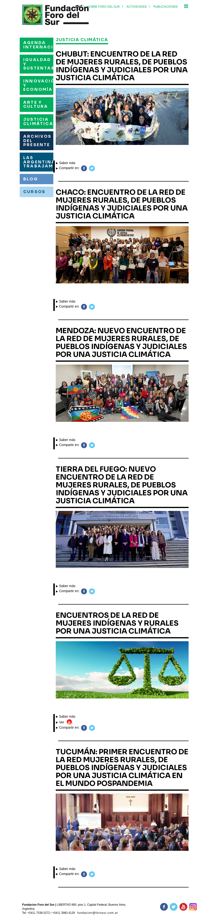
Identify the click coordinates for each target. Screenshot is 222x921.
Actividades (136, 6)
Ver (60, 722)
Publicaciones (166, 6)
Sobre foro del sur (103, 6)
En (77, 6)
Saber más (65, 163)
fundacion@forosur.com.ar (97, 913)
